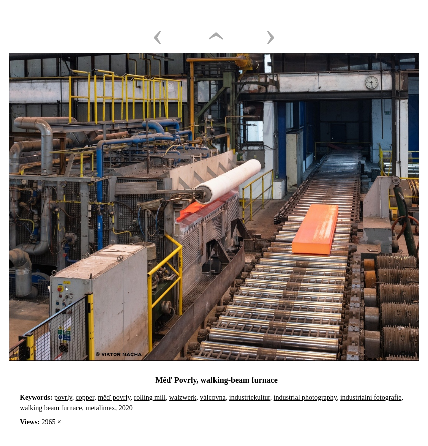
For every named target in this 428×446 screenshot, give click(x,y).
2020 (126, 408)
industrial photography (305, 397)
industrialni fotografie (370, 397)
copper (85, 397)
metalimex (100, 408)
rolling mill (149, 397)
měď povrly (114, 397)
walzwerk (182, 397)
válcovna (213, 397)
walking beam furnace (51, 408)
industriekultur (249, 397)
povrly (63, 397)
